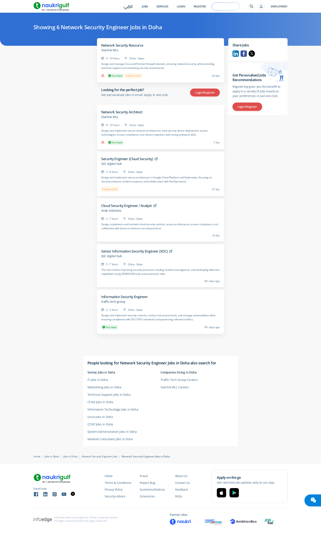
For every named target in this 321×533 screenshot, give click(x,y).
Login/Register (205, 92)
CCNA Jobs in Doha (100, 402)
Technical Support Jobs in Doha (109, 395)
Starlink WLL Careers (174, 387)
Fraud (144, 476)
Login (181, 6)
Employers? (279, 6)
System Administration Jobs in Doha (112, 432)
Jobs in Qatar (52, 456)
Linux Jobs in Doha (100, 417)
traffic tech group (113, 302)
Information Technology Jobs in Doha (112, 409)
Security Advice (115, 496)
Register (200, 6)
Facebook (244, 53)
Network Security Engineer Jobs (99, 456)
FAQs (178, 496)
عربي (128, 6)
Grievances (147, 496)
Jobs (145, 6)
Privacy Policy (114, 489)
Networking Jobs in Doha (104, 387)
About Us (181, 476)
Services (162, 6)
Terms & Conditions (118, 483)
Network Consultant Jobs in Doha (110, 439)
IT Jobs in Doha (97, 380)
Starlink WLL (109, 50)
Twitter (252, 53)
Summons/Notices (152, 489)
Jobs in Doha (71, 456)
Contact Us (182, 483)
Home (36, 456)
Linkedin (235, 53)
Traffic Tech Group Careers (179, 380)
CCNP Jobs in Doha (100, 424)
